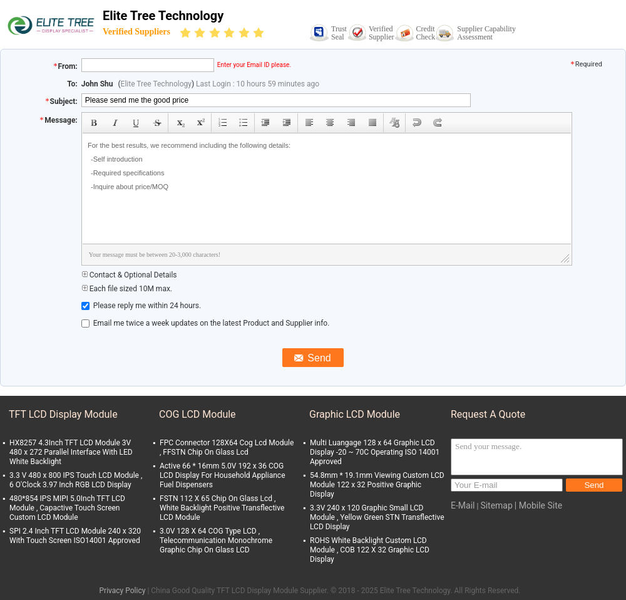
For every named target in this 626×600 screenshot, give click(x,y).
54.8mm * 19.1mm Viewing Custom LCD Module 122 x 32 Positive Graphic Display (377, 485)
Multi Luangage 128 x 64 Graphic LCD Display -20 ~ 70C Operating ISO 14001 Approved (374, 452)
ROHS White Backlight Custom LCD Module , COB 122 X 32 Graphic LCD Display (369, 550)
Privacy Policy (123, 590)
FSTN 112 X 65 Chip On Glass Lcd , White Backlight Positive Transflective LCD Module (222, 508)
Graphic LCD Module (354, 414)
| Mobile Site (538, 505)
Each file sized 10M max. (126, 288)
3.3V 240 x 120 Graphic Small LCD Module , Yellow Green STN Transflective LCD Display (377, 517)
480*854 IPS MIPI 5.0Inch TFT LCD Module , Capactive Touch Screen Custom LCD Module (67, 508)
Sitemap (496, 505)
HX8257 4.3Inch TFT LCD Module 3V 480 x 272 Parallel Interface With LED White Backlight (71, 452)
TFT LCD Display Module (63, 414)
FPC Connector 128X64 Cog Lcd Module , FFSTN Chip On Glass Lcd (227, 447)
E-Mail (463, 505)
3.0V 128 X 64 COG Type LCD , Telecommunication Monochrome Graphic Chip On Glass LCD (216, 540)
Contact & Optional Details (129, 275)
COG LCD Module (197, 414)
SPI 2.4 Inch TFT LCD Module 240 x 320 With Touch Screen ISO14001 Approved (75, 536)
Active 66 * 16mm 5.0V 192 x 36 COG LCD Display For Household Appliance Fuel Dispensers (222, 475)
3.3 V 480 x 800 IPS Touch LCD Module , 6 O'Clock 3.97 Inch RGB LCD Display (75, 480)
